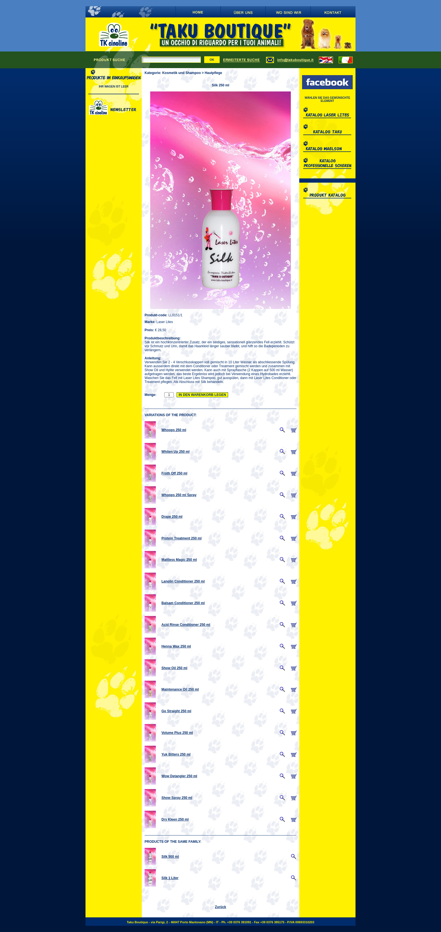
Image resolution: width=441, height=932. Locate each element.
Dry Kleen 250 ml (175, 819)
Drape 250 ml (172, 517)
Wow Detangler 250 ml (179, 776)
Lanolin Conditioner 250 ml (183, 581)
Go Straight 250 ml (176, 711)
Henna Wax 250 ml (176, 646)
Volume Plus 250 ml (177, 733)
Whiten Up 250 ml (175, 452)
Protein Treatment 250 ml (181, 538)
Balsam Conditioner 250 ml (183, 603)
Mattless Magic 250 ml (179, 560)
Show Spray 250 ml (176, 798)
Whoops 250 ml (173, 430)
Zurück (220, 907)
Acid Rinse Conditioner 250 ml (185, 625)
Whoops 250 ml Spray (179, 495)
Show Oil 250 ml (174, 668)
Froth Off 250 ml (174, 473)
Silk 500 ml (170, 857)
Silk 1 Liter (170, 878)
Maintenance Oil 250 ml (180, 689)
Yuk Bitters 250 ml (175, 754)
